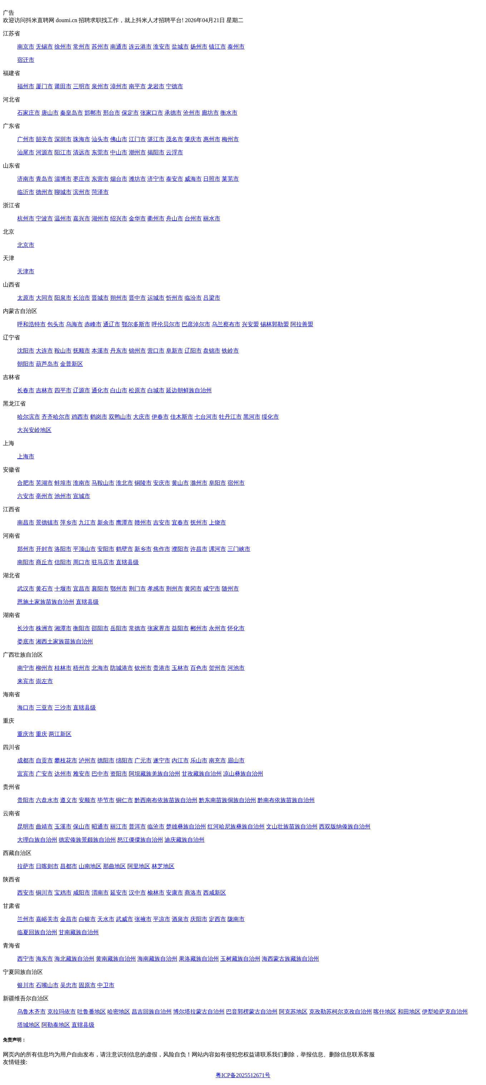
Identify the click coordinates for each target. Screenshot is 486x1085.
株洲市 (44, 628)
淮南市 (81, 483)
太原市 (25, 298)
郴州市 (198, 628)
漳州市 (118, 86)
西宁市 (25, 959)
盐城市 (180, 47)
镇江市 (217, 47)
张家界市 (158, 628)
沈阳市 (25, 351)
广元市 (143, 760)
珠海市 (81, 139)
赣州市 (143, 522)
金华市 (137, 218)
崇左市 (44, 681)
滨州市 (81, 192)
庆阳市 (198, 919)
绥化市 (270, 417)
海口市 (25, 708)
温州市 (63, 218)
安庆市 (161, 483)
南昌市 (25, 522)
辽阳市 (193, 351)
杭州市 (25, 218)
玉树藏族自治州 (240, 959)
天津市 (25, 271)
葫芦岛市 (47, 364)
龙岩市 (156, 86)
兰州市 (25, 919)
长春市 (25, 390)
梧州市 (81, 668)
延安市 (118, 893)
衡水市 (228, 113)
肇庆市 (193, 139)
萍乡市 (68, 522)
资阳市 (118, 774)
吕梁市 (211, 298)
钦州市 (143, 668)
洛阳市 (63, 549)
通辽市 (111, 324)
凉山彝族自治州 (243, 774)
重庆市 (25, 734)
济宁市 (156, 179)
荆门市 (137, 589)
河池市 (236, 668)
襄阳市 (100, 589)
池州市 (63, 496)
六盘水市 (47, 800)
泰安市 (174, 179)
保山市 (81, 826)
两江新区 (60, 734)
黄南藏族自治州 (116, 959)
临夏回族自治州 (37, 932)
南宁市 (25, 668)
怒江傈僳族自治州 (140, 840)
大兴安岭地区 (34, 430)
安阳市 (105, 549)
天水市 (105, 919)
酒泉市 (180, 919)
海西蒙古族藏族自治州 (290, 959)
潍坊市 (137, 179)
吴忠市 (68, 985)
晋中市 (137, 298)
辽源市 (81, 390)
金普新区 (71, 364)
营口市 (156, 351)
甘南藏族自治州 (79, 932)
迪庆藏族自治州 (185, 840)
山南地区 (90, 866)
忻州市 (174, 298)
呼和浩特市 (31, 324)
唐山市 (50, 113)
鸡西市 (80, 417)
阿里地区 (138, 866)
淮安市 (161, 47)
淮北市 (124, 483)
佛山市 (118, 139)
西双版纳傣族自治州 (344, 826)
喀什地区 (384, 1012)
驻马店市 (103, 562)
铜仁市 (124, 800)
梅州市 (230, 139)
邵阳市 (100, 628)
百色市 (198, 668)
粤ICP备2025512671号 (243, 1075)
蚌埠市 (63, 483)
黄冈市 (193, 589)
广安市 (44, 774)
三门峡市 (238, 549)
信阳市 (63, 562)
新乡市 (143, 549)
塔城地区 (28, 1025)
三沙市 (63, 708)
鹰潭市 (124, 522)
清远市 (81, 152)
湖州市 (100, 218)
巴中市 (100, 774)
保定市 (130, 113)
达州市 (63, 774)
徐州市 (63, 47)
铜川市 (44, 893)
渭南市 (100, 893)
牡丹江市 (230, 417)
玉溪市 (63, 826)
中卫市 (105, 985)
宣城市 (81, 496)
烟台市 (118, 179)
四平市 (63, 390)
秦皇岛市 (71, 113)
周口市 (81, 562)
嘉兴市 (81, 218)
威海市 (193, 179)
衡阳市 (81, 628)
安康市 (174, 893)
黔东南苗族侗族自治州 (227, 800)
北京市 (25, 245)
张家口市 (151, 113)
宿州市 (236, 483)
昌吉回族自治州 (152, 1012)
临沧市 (156, 826)
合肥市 (25, 483)
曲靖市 (44, 826)
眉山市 (236, 760)
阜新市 (174, 351)
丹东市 (118, 351)
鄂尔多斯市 (136, 324)
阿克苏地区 (293, 1012)
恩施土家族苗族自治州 (45, 602)
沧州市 (191, 113)
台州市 (193, 218)
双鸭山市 (120, 417)
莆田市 (63, 86)
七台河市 (206, 417)
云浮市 (174, 152)
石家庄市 (28, 113)
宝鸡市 (63, 893)
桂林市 (63, 668)
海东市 (44, 959)
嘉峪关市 (47, 919)
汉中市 (137, 893)
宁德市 (174, 86)
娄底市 (25, 641)
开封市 (44, 549)
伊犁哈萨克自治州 (445, 1012)
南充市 (217, 760)
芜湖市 (44, 483)
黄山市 (180, 483)
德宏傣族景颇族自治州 (87, 840)
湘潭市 (63, 628)
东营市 (100, 179)
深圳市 (63, 139)
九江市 (87, 522)
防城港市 (121, 668)
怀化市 (236, 628)
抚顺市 (81, 351)
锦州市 (137, 351)
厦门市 (44, 86)
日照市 (211, 179)
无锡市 (44, 47)
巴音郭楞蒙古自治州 (252, 1012)
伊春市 (160, 417)
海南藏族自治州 (157, 959)
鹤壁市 (124, 549)
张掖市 (143, 919)
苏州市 (100, 47)
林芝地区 (163, 866)
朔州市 (118, 298)
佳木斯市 (181, 417)
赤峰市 (93, 324)
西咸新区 (214, 893)
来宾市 (25, 681)
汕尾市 (25, 152)
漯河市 (217, 549)
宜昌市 (81, 589)
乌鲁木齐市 (31, 1012)
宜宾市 (25, 774)
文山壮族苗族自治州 (292, 826)
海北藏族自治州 (74, 959)
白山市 (118, 390)
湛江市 (156, 139)
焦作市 (161, 549)
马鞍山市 (103, 483)
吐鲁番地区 (91, 1012)
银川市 (25, 985)
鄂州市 (118, 589)
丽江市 (118, 826)
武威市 (124, 919)
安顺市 (87, 800)
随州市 (230, 589)
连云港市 (140, 47)
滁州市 (198, 483)
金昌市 (68, 919)
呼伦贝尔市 (166, 324)
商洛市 (193, 893)
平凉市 (161, 919)
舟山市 (174, 218)
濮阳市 (180, 549)
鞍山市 (63, 351)
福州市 (25, 86)
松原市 (137, 390)
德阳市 (105, 760)
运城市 (156, 298)
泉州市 (100, 86)
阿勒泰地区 (55, 1025)
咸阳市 (81, 893)
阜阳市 (217, 483)
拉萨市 (25, 866)
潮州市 (137, 152)
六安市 (25, 496)
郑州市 (25, 549)
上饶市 (217, 522)
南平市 (137, 86)
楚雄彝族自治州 (186, 826)
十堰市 (63, 589)
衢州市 (156, 218)
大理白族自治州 (37, 840)
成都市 (25, 760)
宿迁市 (25, 60)
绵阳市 (124, 760)
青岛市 (44, 179)
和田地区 (409, 1012)
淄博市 (63, 179)
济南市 (25, 179)
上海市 (25, 456)
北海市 (100, 668)
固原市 (87, 985)
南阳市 (25, 562)
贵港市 (161, 668)
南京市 (25, 47)
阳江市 (63, 152)
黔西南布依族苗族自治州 (165, 800)
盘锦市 (211, 351)
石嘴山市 (47, 985)
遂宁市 (161, 760)
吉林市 (44, 390)
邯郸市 (93, 113)
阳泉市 (63, 298)
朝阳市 (25, 364)
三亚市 (44, 708)
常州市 (81, 47)
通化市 (100, 390)
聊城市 (63, 192)
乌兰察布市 (226, 324)
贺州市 (217, 668)
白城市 (156, 390)
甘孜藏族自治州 (202, 774)
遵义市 (68, 800)
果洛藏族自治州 (199, 959)
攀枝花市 (65, 760)
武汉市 (25, 589)
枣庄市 (81, 179)
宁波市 (44, 218)
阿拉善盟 (301, 324)
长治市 (81, 298)
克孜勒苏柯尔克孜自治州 (340, 1012)
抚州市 (198, 522)
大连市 (44, 351)
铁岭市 (230, 351)
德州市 (44, 192)
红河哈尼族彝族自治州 (236, 826)
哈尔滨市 (28, 417)
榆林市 (156, 893)
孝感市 (156, 589)
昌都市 (68, 866)
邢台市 (111, 113)
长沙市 (25, 628)
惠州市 (211, 139)
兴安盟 (250, 324)
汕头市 (100, 139)
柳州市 (44, 668)
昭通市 (100, 826)
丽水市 (211, 218)
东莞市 (100, 152)
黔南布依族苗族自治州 (286, 800)
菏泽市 (100, 192)
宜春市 (180, 522)
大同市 (44, 298)
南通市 (118, 47)
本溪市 (100, 351)
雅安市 (81, 774)
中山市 (118, 152)
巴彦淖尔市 (196, 324)
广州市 (25, 139)
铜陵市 (143, 483)
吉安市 (161, 522)
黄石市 (44, 589)
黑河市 (251, 417)
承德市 (173, 113)
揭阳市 (156, 152)
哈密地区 (118, 1012)
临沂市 (25, 192)
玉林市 (180, 668)
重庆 (41, 734)
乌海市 (74, 324)
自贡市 (44, 760)
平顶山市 (84, 549)
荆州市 (174, 589)
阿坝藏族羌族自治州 (154, 774)
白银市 (87, 919)
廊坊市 (210, 113)
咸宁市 (211, 589)
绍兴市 (118, 218)
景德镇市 (47, 522)
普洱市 (137, 826)
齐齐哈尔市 (55, 417)
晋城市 (100, 298)
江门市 (137, 139)
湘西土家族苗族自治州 (64, 641)
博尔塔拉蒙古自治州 (199, 1012)
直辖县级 (127, 562)
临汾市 (193, 298)
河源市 (44, 152)
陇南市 (236, 919)
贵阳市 (25, 800)
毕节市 (105, 800)
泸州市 (87, 760)
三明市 (81, 86)
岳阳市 (118, 628)
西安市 (25, 893)
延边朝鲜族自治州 (189, 390)
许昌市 (198, 549)
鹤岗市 (98, 417)
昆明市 (25, 826)
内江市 (180, 760)
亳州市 (44, 496)
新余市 (105, 522)
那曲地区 (114, 866)
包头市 (55, 324)
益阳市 (180, 628)
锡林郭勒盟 (274, 324)
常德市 (137, 628)
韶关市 (44, 139)
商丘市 (44, 562)
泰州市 (236, 47)
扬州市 (198, 47)
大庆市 (141, 417)
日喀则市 (47, 866)
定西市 (217, 919)
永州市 (217, 628)
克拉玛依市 (61, 1012)
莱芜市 (230, 179)
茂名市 (174, 139)
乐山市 (198, 760)
